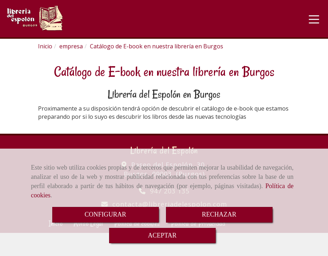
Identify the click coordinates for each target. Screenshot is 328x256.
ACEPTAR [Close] (162, 235)
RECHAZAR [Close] (219, 214)
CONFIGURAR (105, 214)
